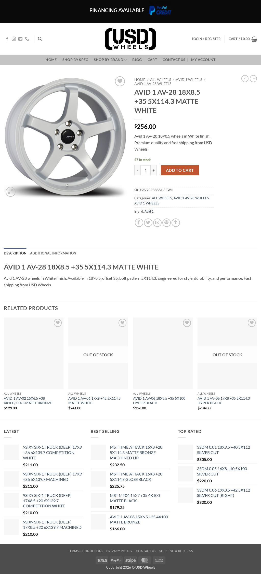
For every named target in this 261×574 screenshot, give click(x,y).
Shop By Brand (110, 59)
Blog (137, 59)
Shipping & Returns (176, 551)
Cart (152, 59)
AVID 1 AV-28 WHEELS (152, 84)
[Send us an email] (20, 39)
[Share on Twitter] (148, 222)
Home (51, 59)
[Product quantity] (145, 170)
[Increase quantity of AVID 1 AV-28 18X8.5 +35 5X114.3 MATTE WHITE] (154, 170)
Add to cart (180, 170)
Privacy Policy (119, 551)
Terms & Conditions (85, 551)
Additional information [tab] (53, 253)
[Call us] (27, 39)
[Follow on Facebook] (7, 39)
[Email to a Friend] (157, 222)
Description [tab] (15, 253)
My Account (203, 59)
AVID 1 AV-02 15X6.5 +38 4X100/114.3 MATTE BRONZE (28, 400)
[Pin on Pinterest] (166, 222)
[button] (243, 39)
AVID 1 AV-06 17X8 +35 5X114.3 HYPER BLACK (224, 400)
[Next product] (245, 78)
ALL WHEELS (160, 80)
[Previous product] (253, 78)
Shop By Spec (75, 59)
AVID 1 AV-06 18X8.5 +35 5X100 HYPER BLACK (159, 400)
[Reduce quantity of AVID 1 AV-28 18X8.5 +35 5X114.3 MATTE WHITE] (137, 170)
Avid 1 (149, 211)
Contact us (174, 59)
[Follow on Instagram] (14, 39)
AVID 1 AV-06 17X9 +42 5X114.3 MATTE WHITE (94, 400)
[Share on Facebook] (139, 222)
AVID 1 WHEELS (189, 80)
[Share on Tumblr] (176, 222)
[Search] (40, 39)
